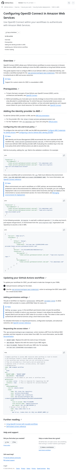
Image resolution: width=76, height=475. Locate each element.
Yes (7, 442)
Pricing (34, 468)
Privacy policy (7, 445)
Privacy (23, 468)
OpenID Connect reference (12, 179)
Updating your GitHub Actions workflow (25, 277)
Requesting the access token (17, 328)
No (14, 442)
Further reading (13, 419)
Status (28, 468)
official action (53, 122)
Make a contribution (47, 447)
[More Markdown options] (18, 32)
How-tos (17, 7)
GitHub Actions (8, 7)
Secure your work (26, 7)
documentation (9, 336)
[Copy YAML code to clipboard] (64, 352)
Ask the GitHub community (12, 458)
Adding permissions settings (17, 297)
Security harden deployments (41, 7)
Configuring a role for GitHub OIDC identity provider (36, 132)
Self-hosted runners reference (16, 426)
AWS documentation (42, 116)
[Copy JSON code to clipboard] (64, 155)
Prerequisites (11, 88)
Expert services (41, 468)
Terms (18, 468)
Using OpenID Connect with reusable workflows (22, 424)
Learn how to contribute (45, 450)
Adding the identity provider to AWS (23, 111)
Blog (48, 468)
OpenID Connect (31, 95)
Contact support (9, 460)
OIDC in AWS (55, 7)
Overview (9, 60)
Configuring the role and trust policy (20, 127)
